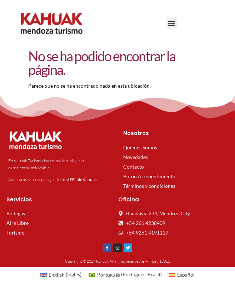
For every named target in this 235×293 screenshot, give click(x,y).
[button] (172, 23)
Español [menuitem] (186, 275)
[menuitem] (61, 274)
